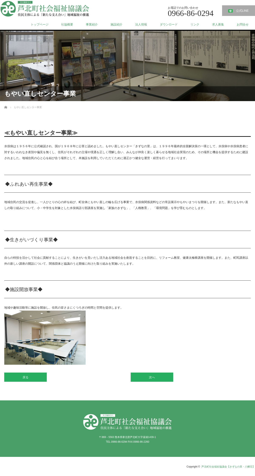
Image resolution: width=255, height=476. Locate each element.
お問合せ (243, 24)
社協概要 (67, 24)
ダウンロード (169, 24)
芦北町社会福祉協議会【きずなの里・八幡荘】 (228, 466)
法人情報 (141, 24)
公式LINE (242, 10)
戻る (25, 377)
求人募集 (218, 24)
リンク (194, 24)
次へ (152, 377)
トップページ (39, 24)
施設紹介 (116, 24)
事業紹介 (92, 24)
